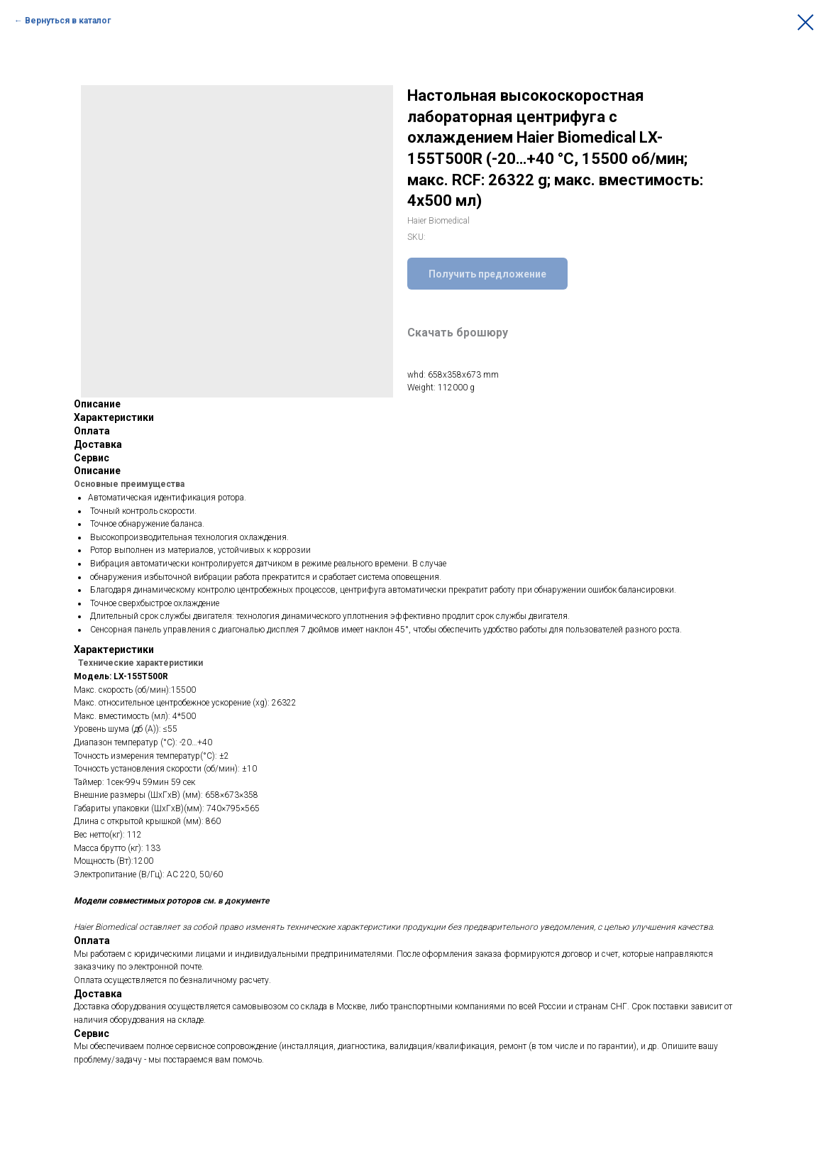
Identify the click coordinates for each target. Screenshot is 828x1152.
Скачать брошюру (457, 332)
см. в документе (236, 901)
